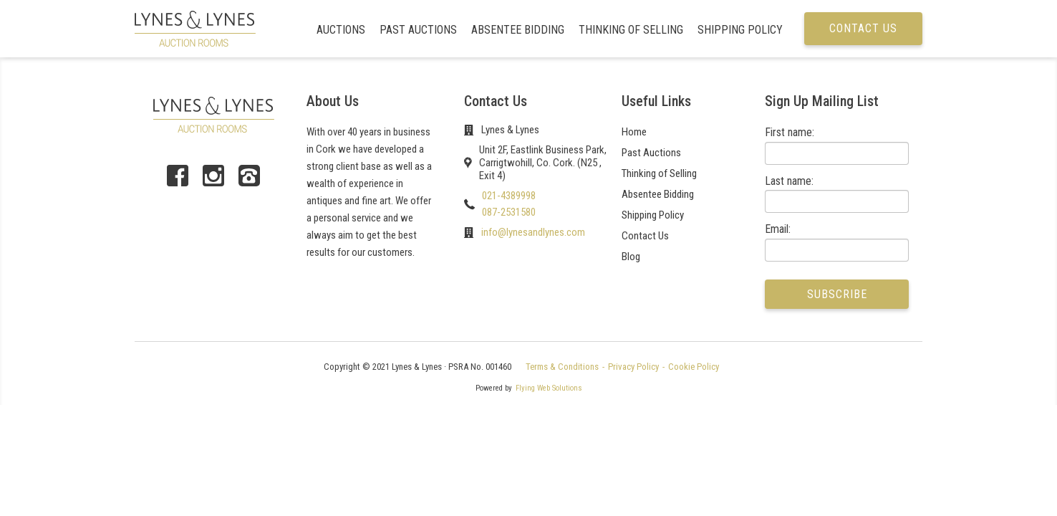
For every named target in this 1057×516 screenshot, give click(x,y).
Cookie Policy (693, 366)
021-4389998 (509, 195)
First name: (789, 132)
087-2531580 (509, 212)
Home (634, 131)
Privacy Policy (633, 366)
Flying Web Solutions (549, 388)
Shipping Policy (740, 30)
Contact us (863, 28)
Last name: (789, 181)
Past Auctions (418, 30)
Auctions (341, 30)
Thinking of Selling (631, 30)
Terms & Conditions (562, 366)
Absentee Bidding (517, 30)
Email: (778, 229)
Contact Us (645, 235)
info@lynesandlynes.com (533, 232)
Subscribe (837, 294)
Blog (631, 256)
